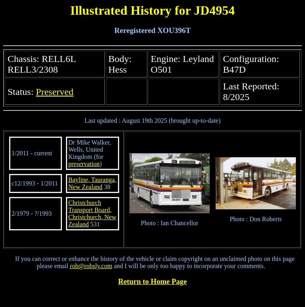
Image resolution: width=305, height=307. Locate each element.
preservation (84, 163)
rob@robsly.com (91, 266)
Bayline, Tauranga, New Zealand (92, 183)
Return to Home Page (152, 281)
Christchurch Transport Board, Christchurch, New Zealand (92, 213)
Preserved (54, 92)
